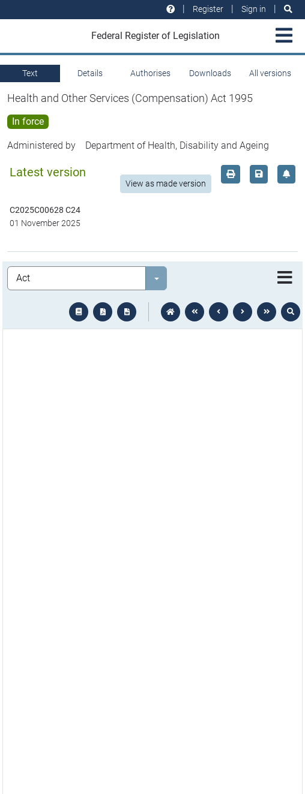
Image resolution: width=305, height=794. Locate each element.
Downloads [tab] (210, 73)
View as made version (165, 183)
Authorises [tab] (150, 73)
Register (208, 9)
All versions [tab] (270, 73)
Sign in (253, 9)
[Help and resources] (170, 9)
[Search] (288, 9)
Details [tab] (90, 73)
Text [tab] (30, 73)
